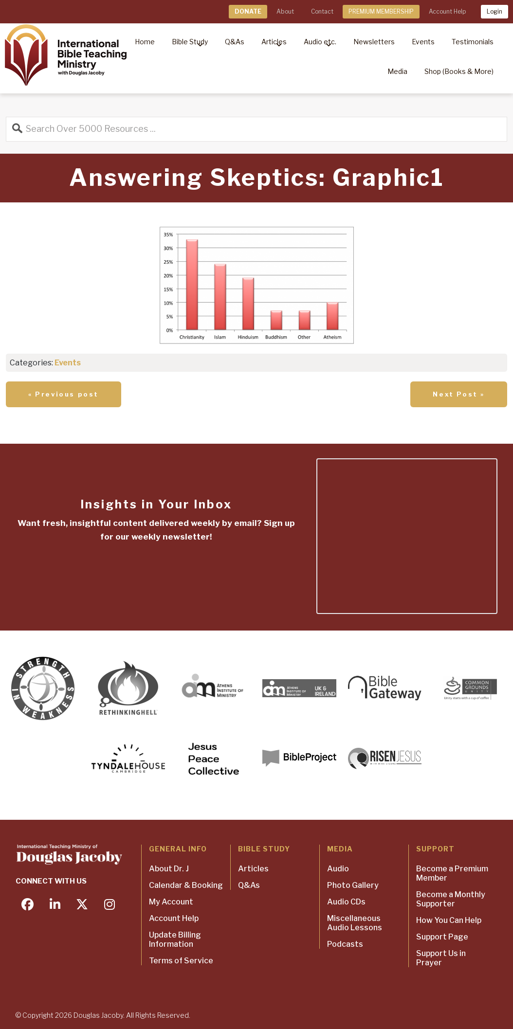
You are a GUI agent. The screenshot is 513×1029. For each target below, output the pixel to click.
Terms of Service (181, 960)
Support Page (442, 936)
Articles (253, 868)
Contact (322, 11)
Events (68, 362)
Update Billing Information (175, 939)
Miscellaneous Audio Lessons (354, 923)
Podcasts (345, 944)
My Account (171, 901)
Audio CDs (346, 901)
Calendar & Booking (186, 885)
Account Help (447, 11)
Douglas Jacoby (98, 1015)
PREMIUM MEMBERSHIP (381, 11)
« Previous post (63, 394)
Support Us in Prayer (441, 958)
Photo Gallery (353, 885)
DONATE (248, 11)
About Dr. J (169, 868)
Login (494, 11)
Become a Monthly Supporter (450, 899)
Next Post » (459, 394)
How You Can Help (448, 920)
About (285, 11)
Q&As (249, 885)
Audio (338, 868)
